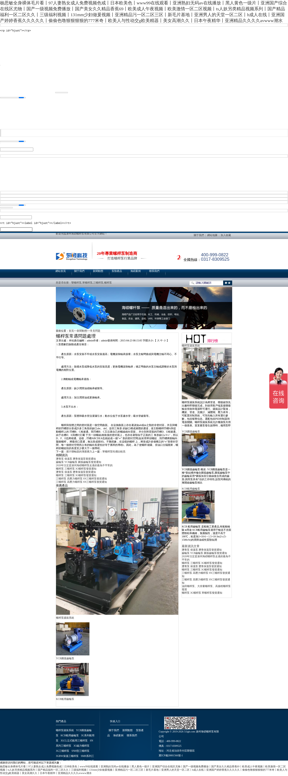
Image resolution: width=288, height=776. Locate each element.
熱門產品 (61, 722)
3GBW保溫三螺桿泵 (67, 757)
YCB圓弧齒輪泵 (65, 659)
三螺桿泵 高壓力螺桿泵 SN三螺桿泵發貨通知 (81, 479)
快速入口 (115, 722)
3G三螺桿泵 (62, 752)
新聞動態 (98, 272)
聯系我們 (154, 272)
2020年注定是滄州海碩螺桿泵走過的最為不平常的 (84, 466)
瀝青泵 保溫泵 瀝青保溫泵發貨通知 (76, 460)
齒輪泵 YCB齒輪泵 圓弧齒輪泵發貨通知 (78, 463)
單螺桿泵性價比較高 (113, 452)
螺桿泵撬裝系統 (65, 619)
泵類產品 (117, 272)
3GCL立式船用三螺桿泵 (74, 741)
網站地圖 (212, 236)
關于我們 (199, 236)
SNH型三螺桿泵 (80, 752)
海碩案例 (135, 272)
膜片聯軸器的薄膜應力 (79, 452)
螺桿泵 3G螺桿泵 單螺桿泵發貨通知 (202, 594)
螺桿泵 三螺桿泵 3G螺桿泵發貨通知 (76, 469)
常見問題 (95, 332)
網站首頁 (60, 272)
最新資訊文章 (190, 547)
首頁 (71, 332)
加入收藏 (226, 236)
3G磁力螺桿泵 (81, 746)
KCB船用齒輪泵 (65, 700)
